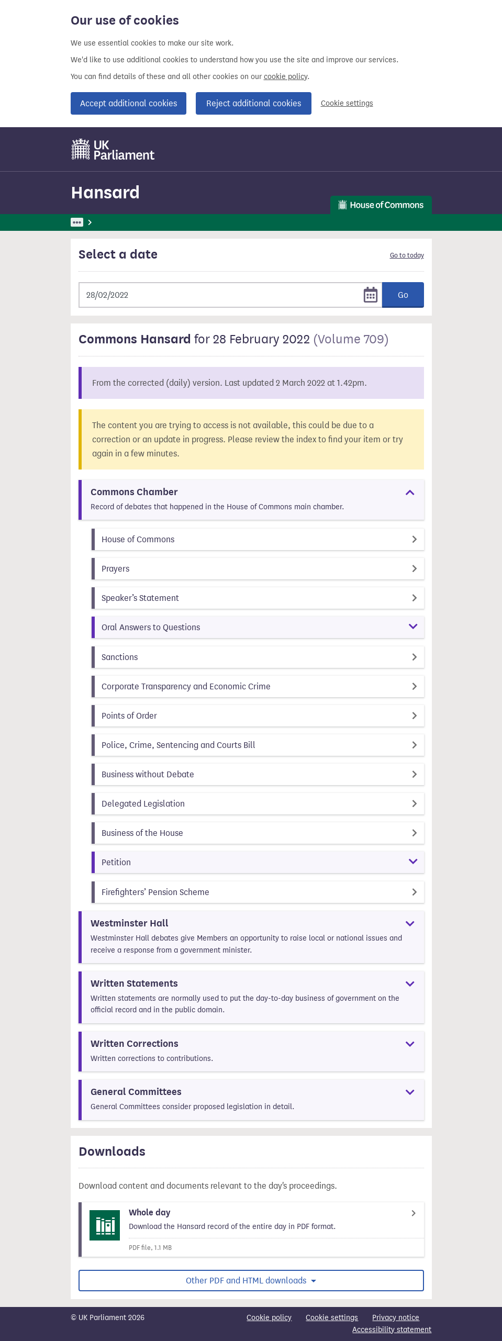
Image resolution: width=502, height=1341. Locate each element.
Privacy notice (395, 1317)
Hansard (105, 192)
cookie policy (285, 76)
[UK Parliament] (113, 149)
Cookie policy (269, 1317)
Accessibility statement (391, 1329)
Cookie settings (347, 103)
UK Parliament (94, 222)
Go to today (407, 255)
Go (403, 295)
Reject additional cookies (253, 103)
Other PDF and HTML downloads (247, 1281)
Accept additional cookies (128, 103)
